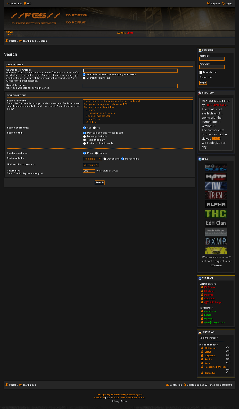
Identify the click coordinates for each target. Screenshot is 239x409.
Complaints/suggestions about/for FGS (138, 104)
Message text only (95, 136)
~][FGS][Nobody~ (216, 104)
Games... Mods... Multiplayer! (138, 107)
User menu (206, 50)
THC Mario (210, 348)
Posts (88, 153)
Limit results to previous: (21, 164)
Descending (130, 158)
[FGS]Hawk (209, 287)
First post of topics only (98, 143)
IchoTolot (209, 291)
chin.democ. (210, 311)
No (96, 127)
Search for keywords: (18, 70)
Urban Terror (138, 119)
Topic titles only (94, 140)
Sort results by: (16, 158)
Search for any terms (96, 78)
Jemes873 (210, 373)
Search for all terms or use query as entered (109, 74)
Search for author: (16, 85)
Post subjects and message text (103, 132)
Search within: (15, 132)
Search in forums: (17, 100)
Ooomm (208, 319)
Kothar (207, 315)
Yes (87, 127)
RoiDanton (209, 298)
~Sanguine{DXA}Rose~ (216, 367)
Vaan (207, 363)
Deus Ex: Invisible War (138, 116)
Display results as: (17, 153)
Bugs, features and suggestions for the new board (138, 101)
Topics (101, 153)
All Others (138, 122)
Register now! (205, 77)
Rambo (208, 359)
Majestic (208, 295)
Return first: (13, 170)
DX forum (216, 265)
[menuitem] (27, 3)
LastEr (208, 352)
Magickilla (210, 355)
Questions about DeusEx (138, 113)
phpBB (108, 397)
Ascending (111, 158)
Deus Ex (138, 110)
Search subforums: (18, 127)
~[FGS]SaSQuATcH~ (214, 322)
